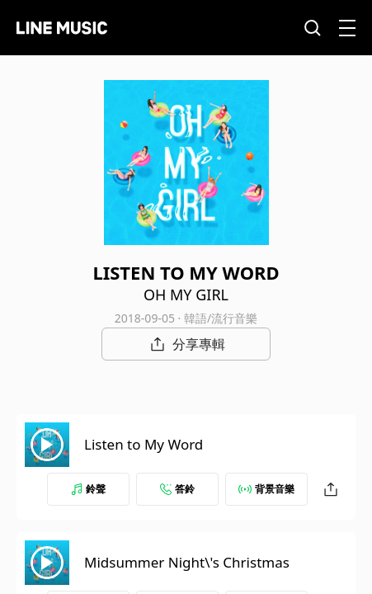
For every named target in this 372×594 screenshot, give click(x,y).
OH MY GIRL (186, 294)
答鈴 (177, 489)
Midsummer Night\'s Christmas (187, 562)
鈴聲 (88, 489)
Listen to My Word (143, 444)
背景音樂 (266, 489)
